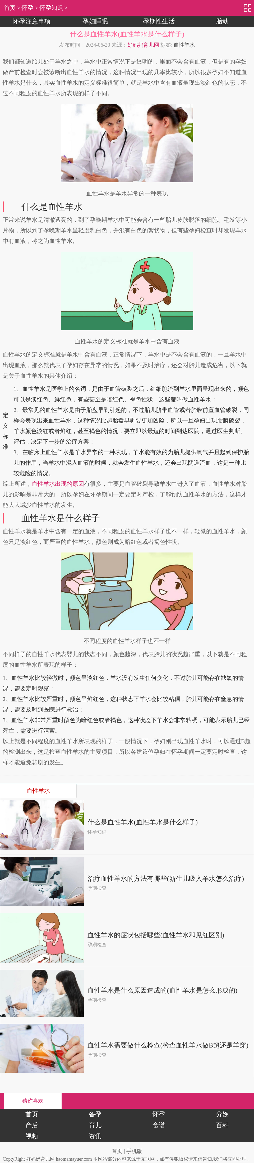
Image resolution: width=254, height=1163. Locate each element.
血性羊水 (184, 45)
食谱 (159, 1125)
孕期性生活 (159, 21)
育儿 (95, 1125)
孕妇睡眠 (95, 21)
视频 (31, 1136)
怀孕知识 (51, 7)
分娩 (222, 1114)
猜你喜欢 (32, 1101)
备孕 (95, 1114)
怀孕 (27, 7)
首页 (10, 7)
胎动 (222, 21)
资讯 (95, 1136)
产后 (31, 1125)
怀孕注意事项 (32, 21)
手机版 (134, 1151)
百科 (222, 1125)
